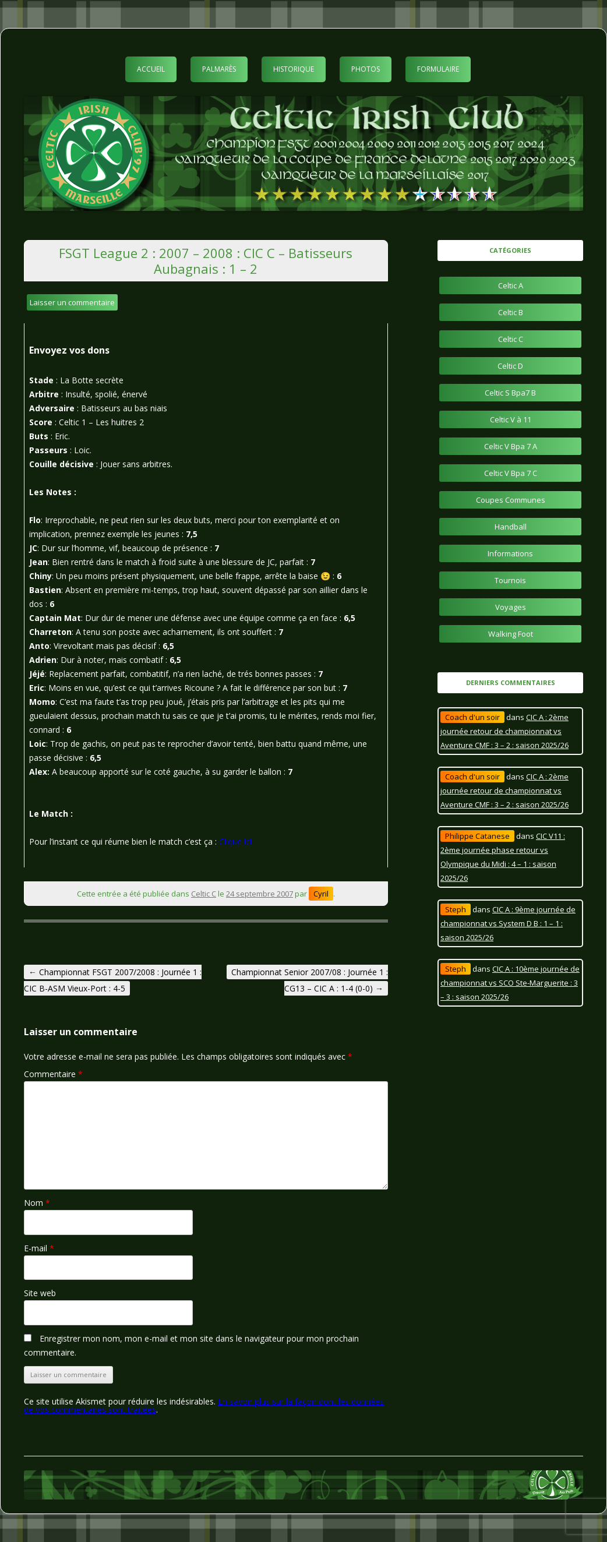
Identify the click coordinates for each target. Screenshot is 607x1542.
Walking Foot (510, 634)
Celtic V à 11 (510, 419)
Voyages (510, 607)
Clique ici (235, 841)
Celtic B (510, 312)
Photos (365, 69)
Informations (510, 553)
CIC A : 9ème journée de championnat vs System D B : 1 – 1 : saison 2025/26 (508, 923)
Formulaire (438, 69)
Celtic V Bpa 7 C (510, 473)
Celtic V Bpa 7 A (510, 446)
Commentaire (53, 1073)
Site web (40, 1292)
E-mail (39, 1248)
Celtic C (203, 893)
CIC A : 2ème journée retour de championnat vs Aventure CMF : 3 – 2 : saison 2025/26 (504, 731)
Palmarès (219, 69)
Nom (37, 1202)
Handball (511, 526)
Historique (293, 69)
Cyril (321, 893)
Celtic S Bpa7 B (510, 392)
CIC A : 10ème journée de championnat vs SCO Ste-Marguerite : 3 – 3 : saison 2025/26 (510, 983)
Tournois (510, 580)
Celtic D (510, 366)
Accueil (151, 69)
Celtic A (510, 285)
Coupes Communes (510, 500)
